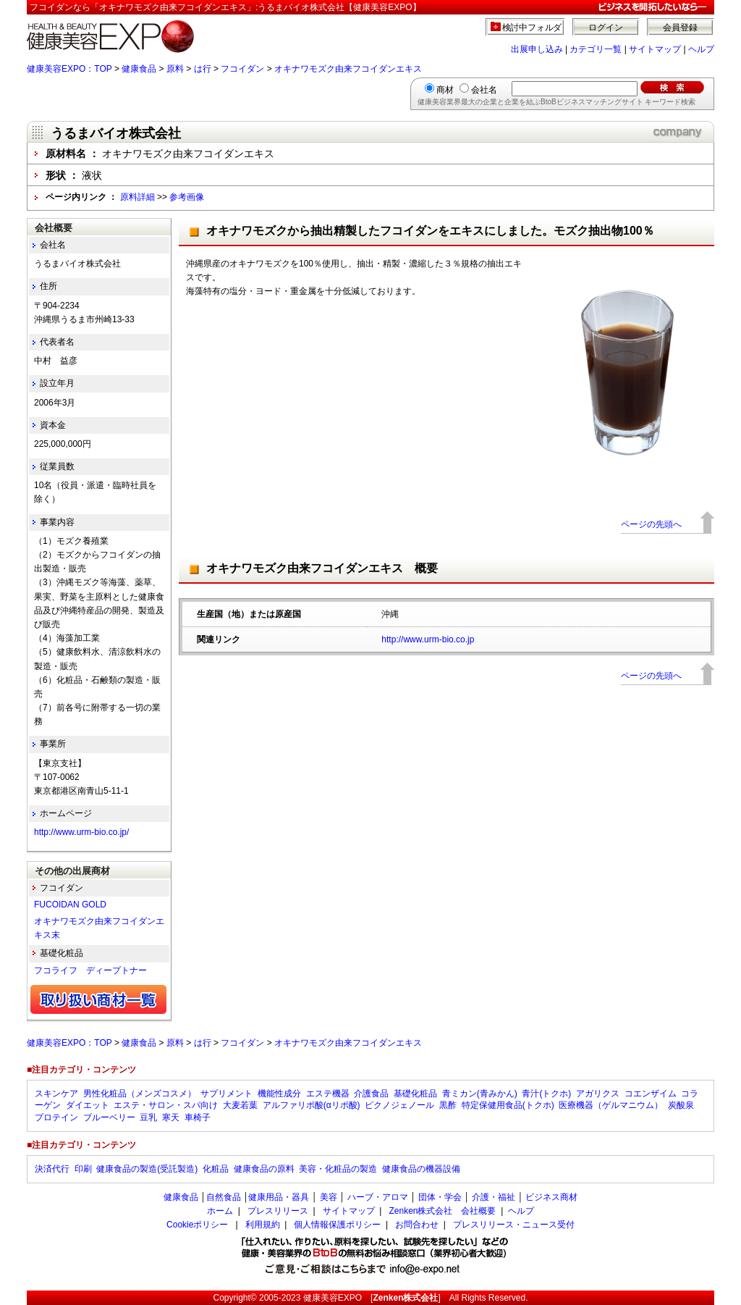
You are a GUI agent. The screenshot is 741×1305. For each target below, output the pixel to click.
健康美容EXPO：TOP (69, 69)
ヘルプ (701, 49)
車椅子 (198, 1117)
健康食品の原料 (264, 1169)
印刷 (83, 1169)
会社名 (484, 90)
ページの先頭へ (651, 524)
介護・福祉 (493, 1197)
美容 (328, 1197)
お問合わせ (417, 1225)
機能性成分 (279, 1093)
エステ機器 (328, 1093)
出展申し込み (537, 49)
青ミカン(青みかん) (479, 1093)
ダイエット (87, 1105)
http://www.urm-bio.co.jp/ (81, 832)
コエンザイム (650, 1093)
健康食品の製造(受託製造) (147, 1169)
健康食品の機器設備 (421, 1169)
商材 (445, 90)
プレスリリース (277, 1211)
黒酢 (448, 1105)
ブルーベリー (109, 1117)
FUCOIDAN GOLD (70, 904)
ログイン (605, 27)
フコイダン (242, 69)
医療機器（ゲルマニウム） (611, 1105)
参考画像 (186, 197)
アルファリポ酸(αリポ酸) (311, 1105)
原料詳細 (137, 197)
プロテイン (56, 1117)
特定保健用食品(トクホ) (508, 1105)
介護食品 (371, 1093)
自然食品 (223, 1197)
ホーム (220, 1211)
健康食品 (139, 69)
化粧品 (216, 1169)
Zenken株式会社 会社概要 (442, 1211)
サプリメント (226, 1093)
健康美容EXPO (332, 1298)
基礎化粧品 (415, 1093)
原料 (175, 69)
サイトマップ (655, 49)
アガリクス (597, 1093)
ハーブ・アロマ (377, 1197)
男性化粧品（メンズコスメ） (139, 1093)
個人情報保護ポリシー (337, 1225)
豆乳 (148, 1117)
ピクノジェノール (399, 1105)
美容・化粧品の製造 (338, 1169)
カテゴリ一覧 (595, 49)
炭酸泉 (681, 1105)
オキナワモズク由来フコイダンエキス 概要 (322, 568)
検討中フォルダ (532, 27)
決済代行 (52, 1169)
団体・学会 (440, 1197)
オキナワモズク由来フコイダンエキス (348, 69)
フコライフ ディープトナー (90, 970)
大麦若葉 (240, 1105)
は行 (202, 69)
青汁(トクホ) (546, 1093)
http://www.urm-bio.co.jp (427, 639)
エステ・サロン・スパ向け (166, 1105)
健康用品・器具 (278, 1197)
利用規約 (262, 1225)
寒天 (170, 1117)
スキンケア (56, 1093)
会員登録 (680, 27)
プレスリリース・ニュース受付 (514, 1225)
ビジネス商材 (551, 1197)
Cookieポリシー (197, 1225)
